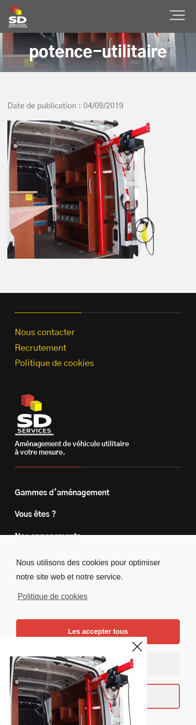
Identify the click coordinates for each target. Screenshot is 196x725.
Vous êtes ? (35, 514)
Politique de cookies (52, 596)
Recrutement (40, 348)
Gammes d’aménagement (62, 493)
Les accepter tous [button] (98, 631)
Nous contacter (45, 332)
